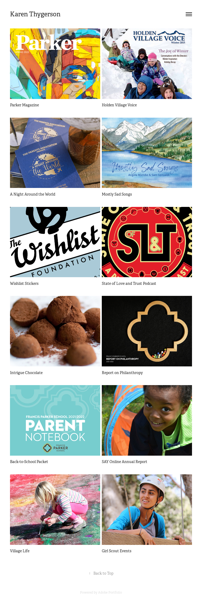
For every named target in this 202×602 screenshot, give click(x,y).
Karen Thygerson (35, 14)
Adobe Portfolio (110, 592)
